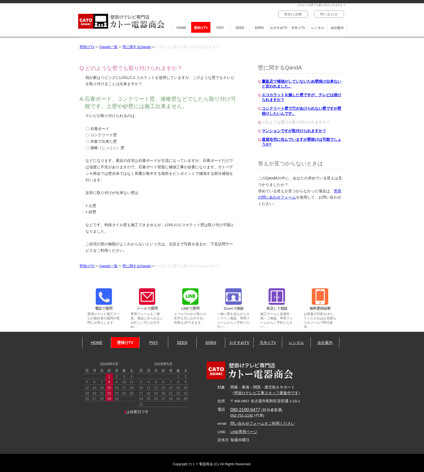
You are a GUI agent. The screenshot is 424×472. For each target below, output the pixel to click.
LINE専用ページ (243, 432)
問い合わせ (329, 14)
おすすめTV (278, 28)
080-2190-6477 (245, 409)
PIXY (220, 28)
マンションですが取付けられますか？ (294, 131)
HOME (181, 28)
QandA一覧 (109, 47)
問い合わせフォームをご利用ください (262, 423)
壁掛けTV (201, 28)
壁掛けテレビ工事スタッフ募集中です (266, 393)
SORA (259, 28)
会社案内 (337, 28)
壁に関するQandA (136, 47)
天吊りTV (298, 28)
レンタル (317, 28)
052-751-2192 (241, 415)
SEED (239, 28)
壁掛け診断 (293, 14)
